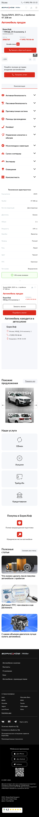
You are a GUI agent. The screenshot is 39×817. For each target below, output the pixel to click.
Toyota (22, 703)
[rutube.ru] (9, 722)
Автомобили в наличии (11, 663)
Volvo (22, 709)
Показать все (30, 381)
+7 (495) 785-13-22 (30, 2)
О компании (7, 671)
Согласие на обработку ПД (11, 730)
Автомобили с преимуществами (15, 679)
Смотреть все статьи (29, 551)
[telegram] (15, 722)
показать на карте (8, 34)
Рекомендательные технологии (12, 739)
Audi (3, 697)
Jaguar (4, 706)
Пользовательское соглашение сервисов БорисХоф (15, 734)
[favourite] (26, 8)
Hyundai (4, 703)
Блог (4, 675)
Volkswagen (24, 706)
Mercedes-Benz (25, 697)
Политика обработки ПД (10, 726)
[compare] (31, 8)
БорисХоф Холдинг (12, 797)
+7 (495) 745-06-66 (27, 39)
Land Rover (5, 709)
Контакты (6, 667)
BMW (3, 700)
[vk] (3, 722)
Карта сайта (24, 722)
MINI (22, 700)
